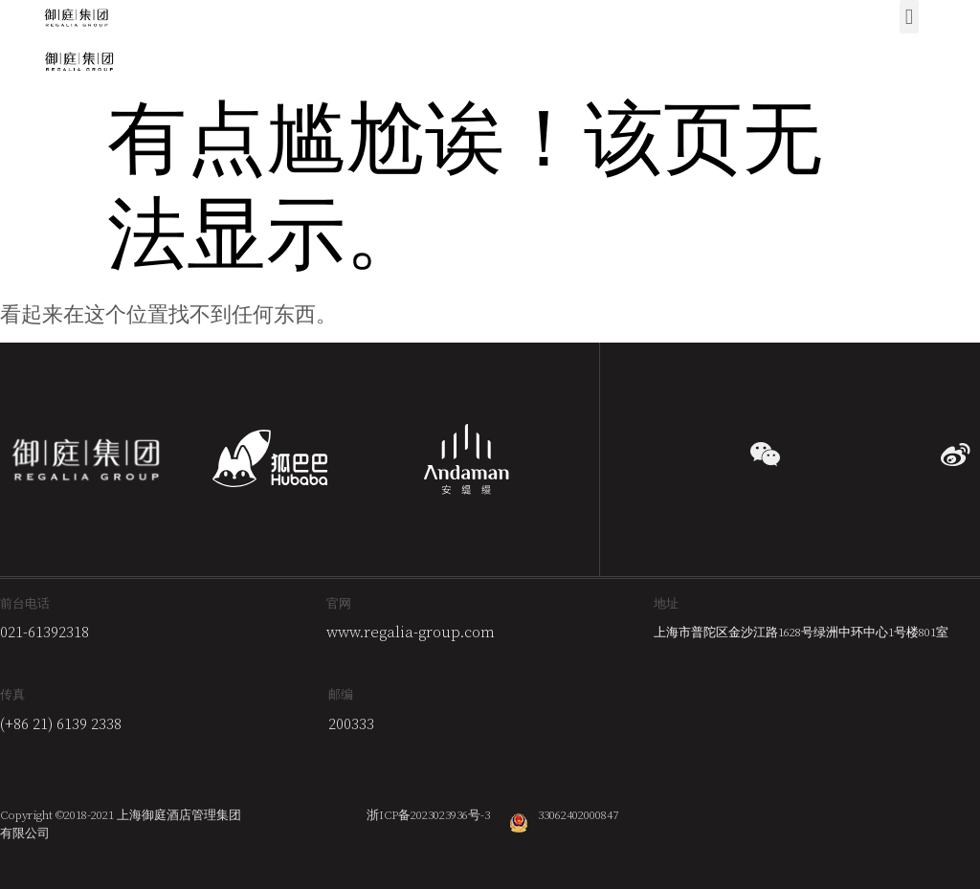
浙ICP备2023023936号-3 (428, 815)
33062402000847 (578, 815)
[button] (909, 16)
